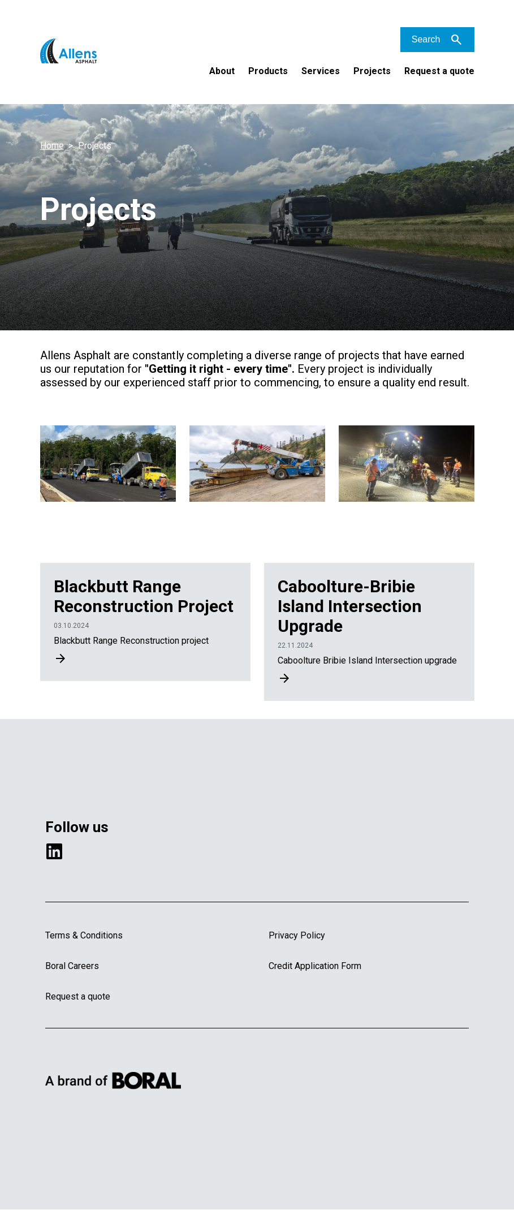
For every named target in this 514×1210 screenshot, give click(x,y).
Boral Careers (72, 966)
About (222, 71)
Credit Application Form (315, 966)
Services (320, 71)
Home (52, 145)
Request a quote (439, 71)
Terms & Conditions (84, 935)
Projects (372, 71)
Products (268, 71)
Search (426, 39)
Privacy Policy (297, 935)
